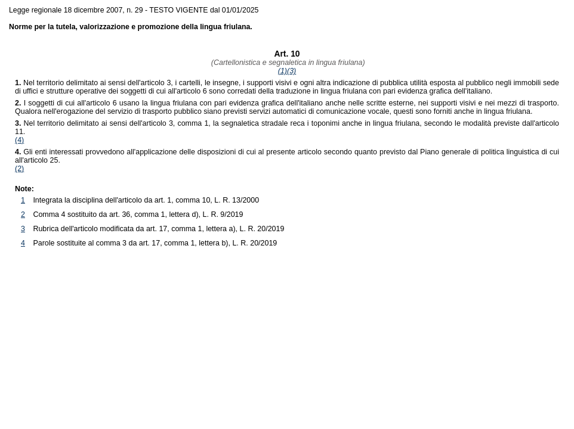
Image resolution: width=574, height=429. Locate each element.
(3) (291, 71)
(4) (19, 140)
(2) (19, 168)
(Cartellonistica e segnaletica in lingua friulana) (287, 62)
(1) (282, 71)
